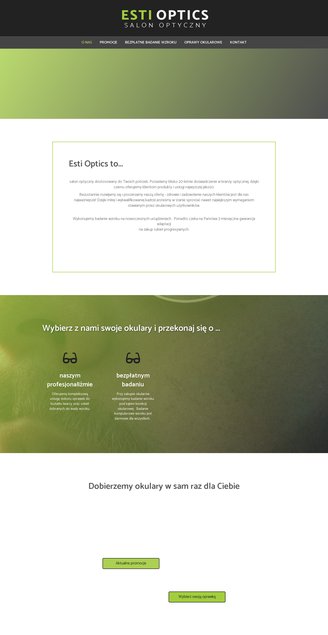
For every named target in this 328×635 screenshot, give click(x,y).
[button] (130, 567)
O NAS (87, 42)
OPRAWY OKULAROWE (203, 42)
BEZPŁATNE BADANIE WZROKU (151, 42)
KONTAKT (238, 42)
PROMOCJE (108, 42)
